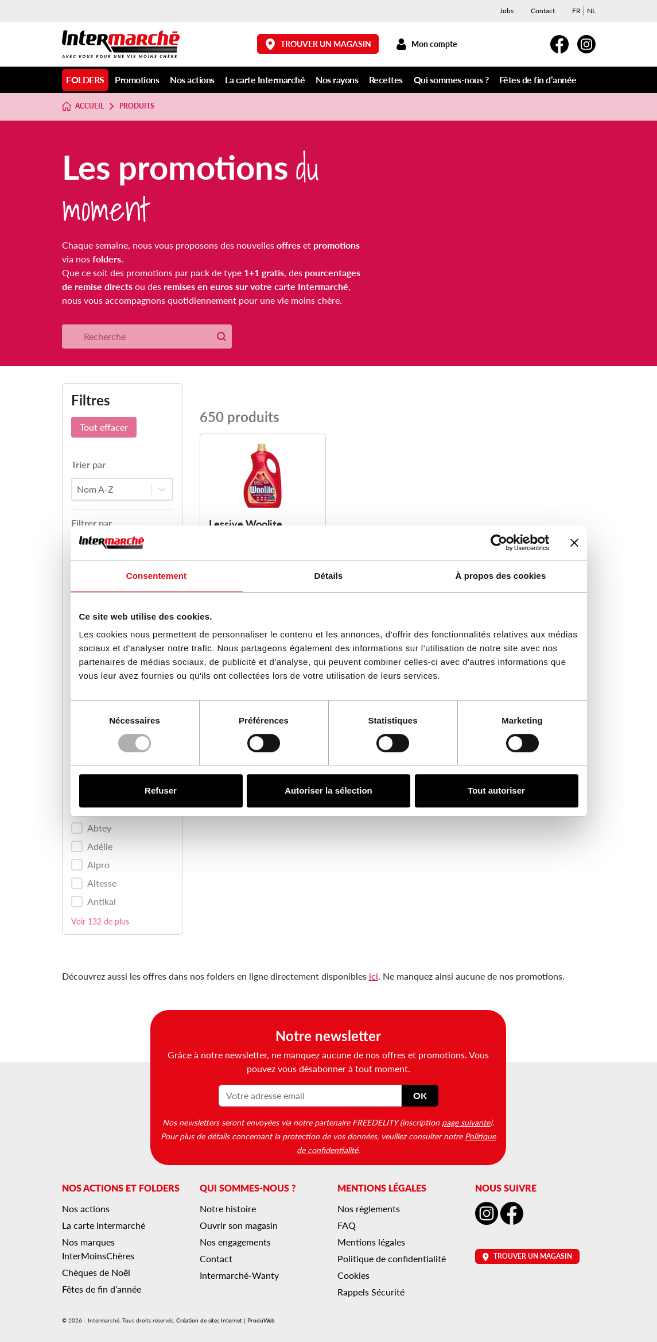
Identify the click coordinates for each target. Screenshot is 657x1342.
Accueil (83, 106)
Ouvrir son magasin (239, 1225)
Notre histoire (228, 1208)
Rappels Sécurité (371, 1291)
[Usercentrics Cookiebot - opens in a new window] (499, 542)
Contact (543, 11)
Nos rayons (337, 79)
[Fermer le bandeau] (574, 543)
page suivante (466, 1122)
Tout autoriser (496, 790)
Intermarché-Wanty (239, 1275)
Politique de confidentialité (391, 1258)
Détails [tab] (328, 576)
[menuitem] (576, 11)
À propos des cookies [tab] (501, 576)
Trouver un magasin (318, 44)
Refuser (161, 790)
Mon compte (426, 44)
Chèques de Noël (96, 1272)
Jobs (507, 11)
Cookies (353, 1275)
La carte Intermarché (265, 79)
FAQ (346, 1225)
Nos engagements (235, 1241)
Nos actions (192, 79)
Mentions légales (371, 1241)
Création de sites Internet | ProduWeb (225, 1320)
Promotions (137, 79)
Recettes (386, 79)
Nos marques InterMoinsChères (98, 1248)
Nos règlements (368, 1208)
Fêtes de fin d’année (538, 79)
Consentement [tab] (156, 576)
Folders (85, 79)
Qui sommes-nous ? (451, 79)
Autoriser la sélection (328, 790)
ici (373, 976)
